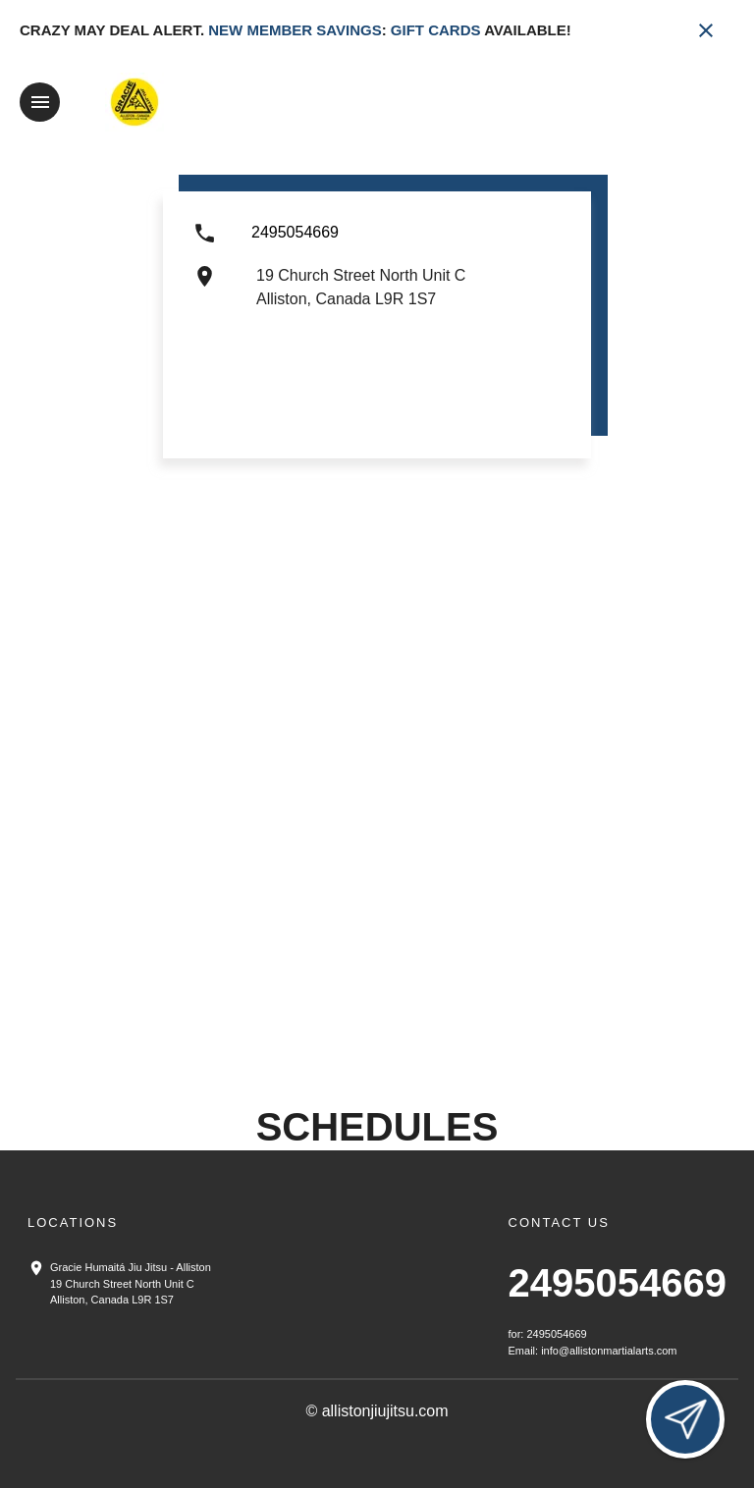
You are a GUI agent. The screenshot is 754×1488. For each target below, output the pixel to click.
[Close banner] (705, 30)
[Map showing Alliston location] (377, 825)
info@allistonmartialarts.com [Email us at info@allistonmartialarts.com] (608, 1349)
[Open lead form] (685, 1419)
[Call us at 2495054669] (295, 241)
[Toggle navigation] (40, 102)
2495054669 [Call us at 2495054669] (618, 1282)
